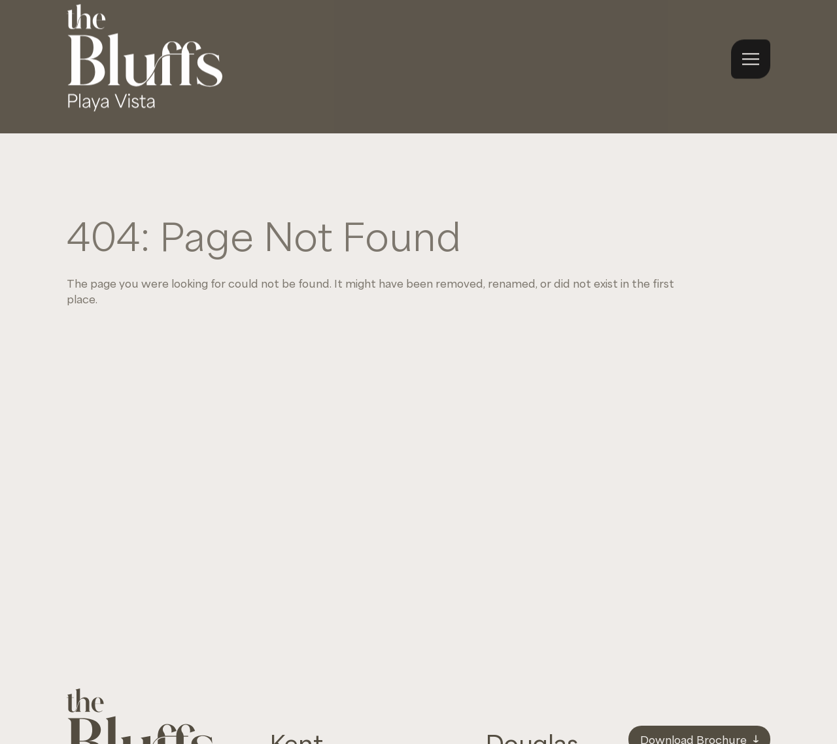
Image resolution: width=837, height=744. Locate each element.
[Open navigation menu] (750, 49)
